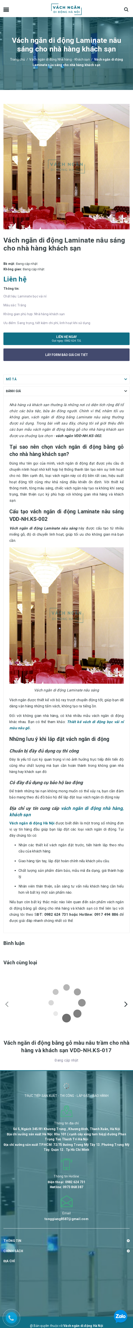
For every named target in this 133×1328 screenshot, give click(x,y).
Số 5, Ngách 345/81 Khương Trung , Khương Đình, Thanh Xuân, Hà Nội (66, 1129)
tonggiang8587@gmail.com (66, 1219)
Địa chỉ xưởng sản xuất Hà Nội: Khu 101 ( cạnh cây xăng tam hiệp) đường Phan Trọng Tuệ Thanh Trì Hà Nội (66, 1136)
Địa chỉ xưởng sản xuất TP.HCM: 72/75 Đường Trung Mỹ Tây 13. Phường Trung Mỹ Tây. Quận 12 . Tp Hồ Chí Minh (67, 1147)
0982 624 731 (72, 340)
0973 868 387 (73, 1187)
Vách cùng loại (20, 962)
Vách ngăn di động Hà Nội (32, 823)
